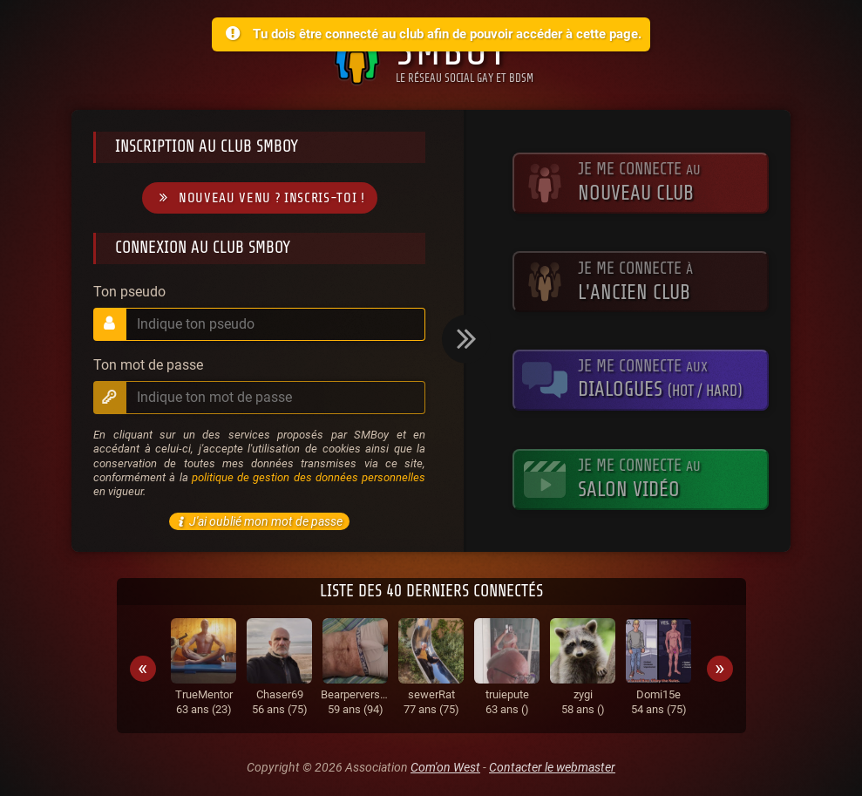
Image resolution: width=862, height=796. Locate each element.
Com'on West (445, 767)
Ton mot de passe (148, 365)
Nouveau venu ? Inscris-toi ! (259, 198)
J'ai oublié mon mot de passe (258, 521)
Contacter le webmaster (552, 767)
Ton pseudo (129, 292)
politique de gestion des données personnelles (308, 477)
